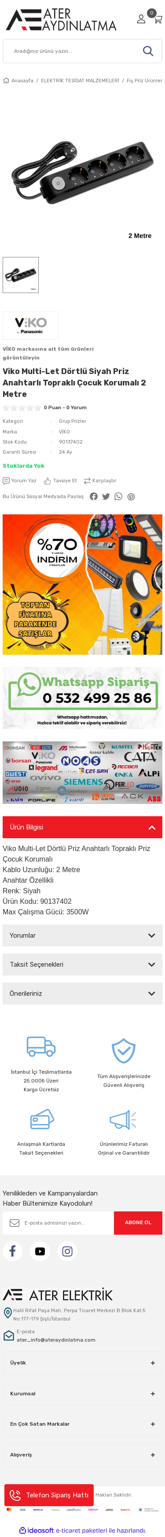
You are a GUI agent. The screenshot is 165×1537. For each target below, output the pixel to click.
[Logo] (67, 19)
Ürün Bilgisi (26, 827)
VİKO (64, 432)
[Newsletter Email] (82, 1223)
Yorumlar (23, 935)
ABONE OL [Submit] (138, 1222)
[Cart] (157, 19)
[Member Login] (141, 19)
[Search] (82, 51)
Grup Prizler (72, 421)
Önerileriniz (26, 994)
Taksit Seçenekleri (36, 964)
